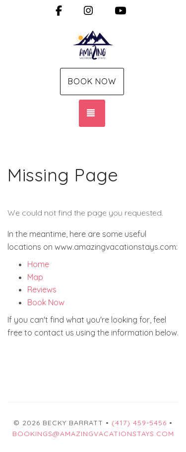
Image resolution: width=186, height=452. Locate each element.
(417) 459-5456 (139, 422)
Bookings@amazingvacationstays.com (93, 433)
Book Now (92, 81)
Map (35, 277)
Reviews (42, 289)
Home (38, 264)
